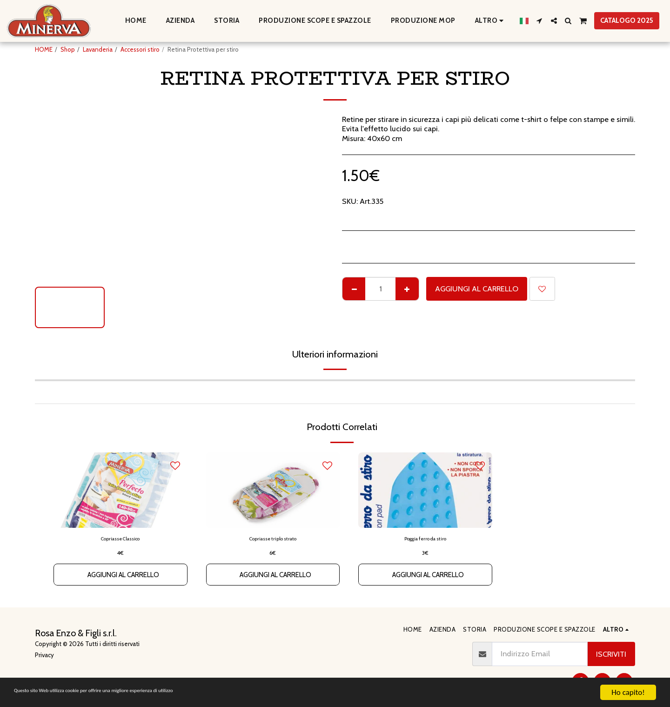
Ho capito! (627, 692)
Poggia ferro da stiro (425, 539)
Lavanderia (98, 49)
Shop (67, 49)
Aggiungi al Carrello (476, 288)
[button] (539, 20)
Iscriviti (611, 654)
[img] (121, 490)
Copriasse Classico (120, 539)
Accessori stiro (140, 49)
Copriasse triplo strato (272, 539)
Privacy (44, 655)
